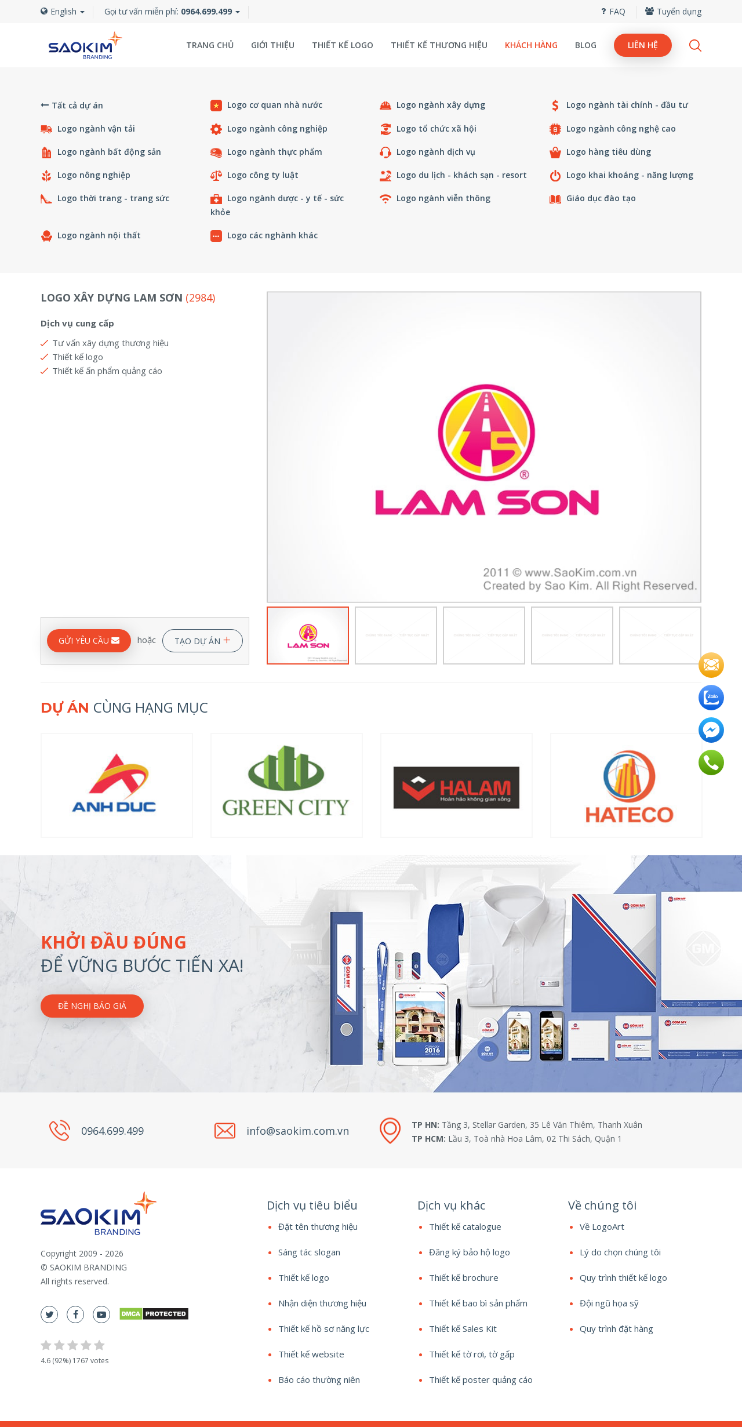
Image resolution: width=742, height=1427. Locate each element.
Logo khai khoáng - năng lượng (621, 175)
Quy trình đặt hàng (616, 1328)
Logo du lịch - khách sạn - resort (453, 175)
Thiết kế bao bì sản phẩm (478, 1303)
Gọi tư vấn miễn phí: (168, 11)
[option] (484, 447)
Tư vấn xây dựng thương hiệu (110, 342)
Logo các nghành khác (264, 236)
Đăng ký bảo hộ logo (469, 1252)
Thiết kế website (311, 1354)
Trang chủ (210, 44)
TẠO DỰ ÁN (202, 639)
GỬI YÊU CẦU (89, 640)
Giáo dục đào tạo (593, 199)
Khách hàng (531, 44)
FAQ (613, 11)
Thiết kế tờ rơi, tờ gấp (472, 1354)
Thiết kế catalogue (465, 1226)
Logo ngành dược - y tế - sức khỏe (277, 205)
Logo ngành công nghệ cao (613, 129)
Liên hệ (643, 44)
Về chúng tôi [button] (602, 1205)
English (63, 11)
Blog (585, 44)
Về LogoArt (602, 1226)
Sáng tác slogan (309, 1252)
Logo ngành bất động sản (101, 152)
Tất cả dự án (72, 105)
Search (695, 45)
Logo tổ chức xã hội (428, 129)
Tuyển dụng (673, 11)
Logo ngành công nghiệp (269, 129)
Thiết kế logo (342, 44)
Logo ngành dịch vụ (427, 152)
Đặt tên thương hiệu (318, 1226)
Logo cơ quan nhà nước (266, 105)
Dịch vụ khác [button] (451, 1205)
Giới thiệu (272, 44)
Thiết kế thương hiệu (439, 44)
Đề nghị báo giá (92, 1005)
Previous (274, 447)
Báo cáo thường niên (319, 1379)
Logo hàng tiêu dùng (600, 152)
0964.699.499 (112, 1131)
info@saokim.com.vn (297, 1130)
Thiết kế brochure (464, 1277)
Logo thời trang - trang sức (105, 199)
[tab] (333, 1205)
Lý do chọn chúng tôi (620, 1252)
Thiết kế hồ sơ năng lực (323, 1328)
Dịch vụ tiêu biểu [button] (312, 1205)
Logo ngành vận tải (88, 129)
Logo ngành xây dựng (432, 105)
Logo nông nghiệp (85, 175)
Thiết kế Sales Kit (463, 1328)
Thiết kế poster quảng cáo (481, 1379)
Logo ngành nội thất (91, 236)
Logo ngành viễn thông (435, 199)
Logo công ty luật (254, 175)
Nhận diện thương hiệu (322, 1303)
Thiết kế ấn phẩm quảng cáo (107, 370)
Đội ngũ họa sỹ (609, 1303)
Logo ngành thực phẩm (266, 152)
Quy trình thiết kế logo (623, 1277)
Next (694, 447)
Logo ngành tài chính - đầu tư (619, 105)
